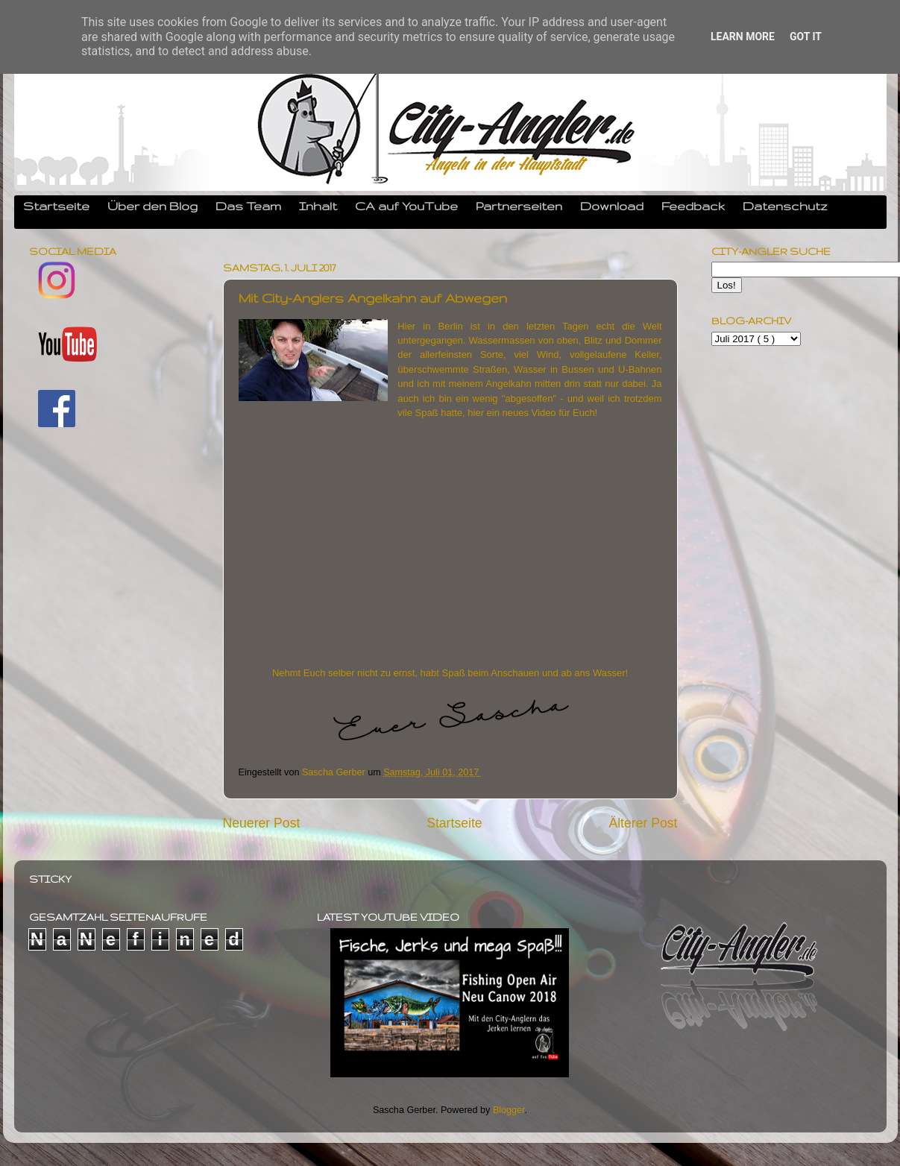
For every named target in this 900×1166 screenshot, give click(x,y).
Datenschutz (785, 205)
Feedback (693, 205)
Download (611, 205)
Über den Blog (152, 205)
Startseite (56, 205)
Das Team (248, 205)
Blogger (509, 1110)
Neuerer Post (261, 823)
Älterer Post (642, 823)
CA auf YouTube (406, 205)
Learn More (743, 36)
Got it (806, 36)
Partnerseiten (519, 205)
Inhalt (318, 205)
